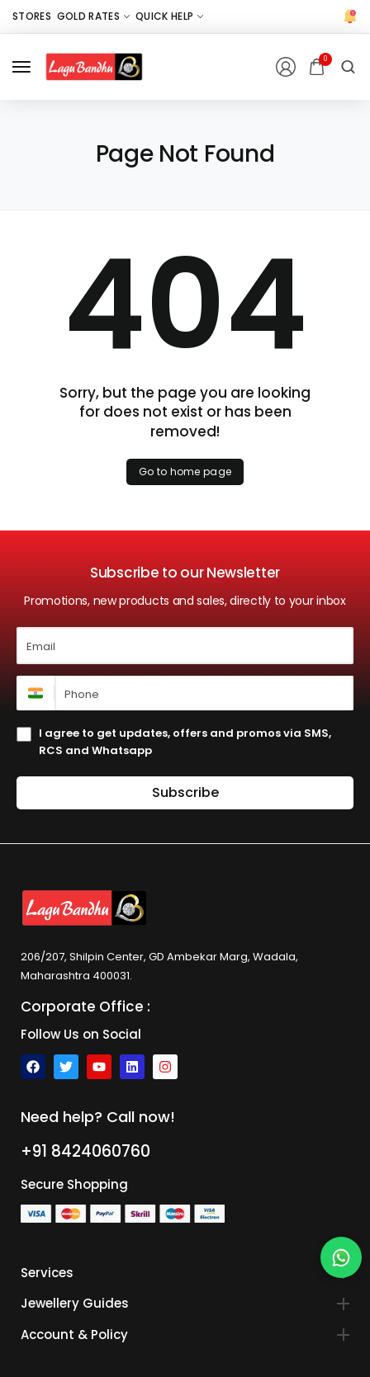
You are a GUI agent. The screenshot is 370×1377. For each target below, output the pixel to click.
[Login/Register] (286, 67)
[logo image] (94, 66)
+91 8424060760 (85, 1151)
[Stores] (31, 16)
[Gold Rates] (93, 16)
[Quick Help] (169, 16)
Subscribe (185, 792)
